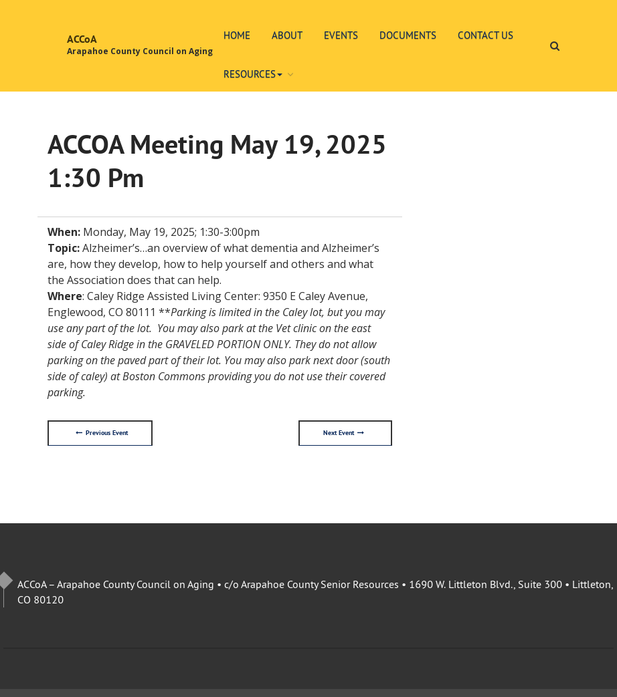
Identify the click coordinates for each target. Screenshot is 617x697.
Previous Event (102, 433)
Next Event (343, 433)
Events (341, 35)
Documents (407, 35)
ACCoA (82, 39)
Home (237, 35)
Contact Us (485, 35)
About (287, 35)
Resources (253, 73)
